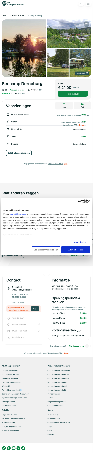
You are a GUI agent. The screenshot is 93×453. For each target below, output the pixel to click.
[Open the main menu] (88, 3)
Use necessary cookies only (46, 250)
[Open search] (81, 3)
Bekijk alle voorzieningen (19, 153)
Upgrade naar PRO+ (55, 164)
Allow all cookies (75, 250)
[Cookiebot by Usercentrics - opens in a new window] (79, 201)
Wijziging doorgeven (81, 115)
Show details (80, 242)
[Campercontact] (14, 3)
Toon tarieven (73, 94)
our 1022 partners (18, 214)
